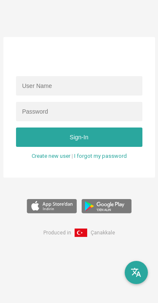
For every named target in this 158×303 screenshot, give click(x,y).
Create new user (51, 156)
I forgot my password (100, 156)
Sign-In (79, 137)
